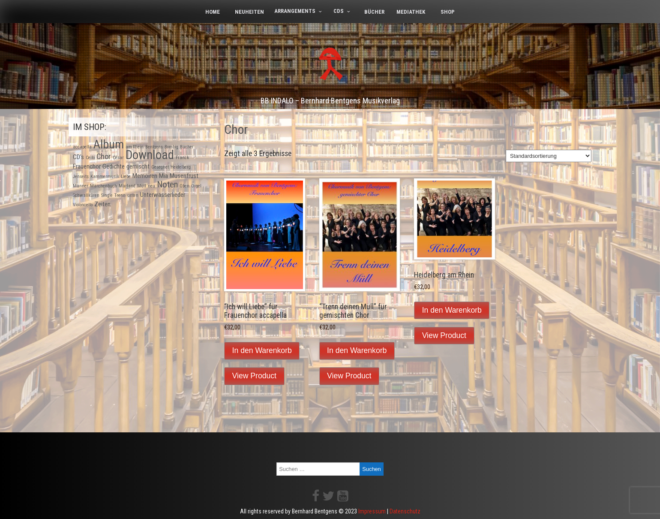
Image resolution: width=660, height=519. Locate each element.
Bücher (374, 12)
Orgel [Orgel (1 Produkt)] (196, 186)
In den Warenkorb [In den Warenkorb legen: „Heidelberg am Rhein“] (452, 310)
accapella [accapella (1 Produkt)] (82, 147)
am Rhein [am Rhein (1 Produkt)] (135, 147)
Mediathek (410, 12)
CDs (338, 11)
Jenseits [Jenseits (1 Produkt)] (81, 176)
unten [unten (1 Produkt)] (132, 195)
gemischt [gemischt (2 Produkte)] (138, 166)
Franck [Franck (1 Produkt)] (182, 157)
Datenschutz (405, 511)
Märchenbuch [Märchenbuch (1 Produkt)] (103, 186)
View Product (254, 375)
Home (212, 12)
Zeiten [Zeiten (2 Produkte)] (102, 204)
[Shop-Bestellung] (548, 156)
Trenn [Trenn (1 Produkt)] (120, 195)
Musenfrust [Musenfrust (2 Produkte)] (184, 176)
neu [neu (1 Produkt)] (151, 186)
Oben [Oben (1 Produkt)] (184, 186)
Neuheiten (249, 12)
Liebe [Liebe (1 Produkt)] (126, 176)
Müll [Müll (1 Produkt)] (141, 186)
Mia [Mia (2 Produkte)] (163, 176)
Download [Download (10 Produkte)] (150, 155)
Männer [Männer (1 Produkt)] (80, 186)
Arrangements (294, 11)
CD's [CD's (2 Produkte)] (78, 157)
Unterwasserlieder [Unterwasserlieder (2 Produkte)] (162, 195)
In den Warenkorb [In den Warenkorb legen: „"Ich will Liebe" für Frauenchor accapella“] (262, 350)
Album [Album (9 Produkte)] (108, 144)
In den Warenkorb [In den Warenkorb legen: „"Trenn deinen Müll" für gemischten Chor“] (357, 350)
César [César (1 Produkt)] (118, 157)
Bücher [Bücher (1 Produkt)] (187, 147)
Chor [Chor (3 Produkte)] (103, 156)
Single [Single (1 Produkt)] (107, 195)
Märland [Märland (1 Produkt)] (127, 186)
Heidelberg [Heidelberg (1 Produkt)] (181, 167)
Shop (448, 12)
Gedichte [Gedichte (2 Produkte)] (113, 166)
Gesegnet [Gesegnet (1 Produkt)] (160, 167)
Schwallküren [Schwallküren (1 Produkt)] (86, 195)
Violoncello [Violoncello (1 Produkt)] (83, 205)
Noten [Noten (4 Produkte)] (167, 184)
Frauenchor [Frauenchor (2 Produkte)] (87, 166)
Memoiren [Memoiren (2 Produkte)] (144, 176)
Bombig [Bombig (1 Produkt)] (171, 147)
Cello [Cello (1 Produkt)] (90, 157)
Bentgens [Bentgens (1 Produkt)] (154, 147)
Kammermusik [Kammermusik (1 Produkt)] (104, 176)
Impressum (372, 511)
